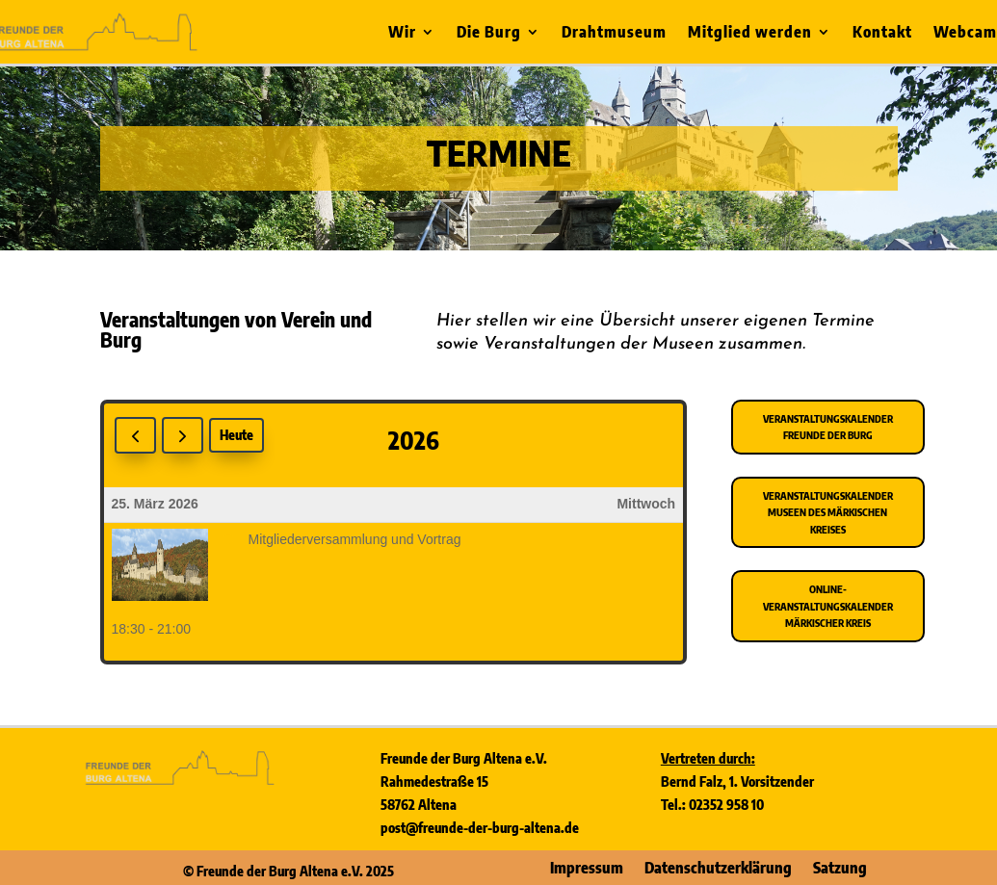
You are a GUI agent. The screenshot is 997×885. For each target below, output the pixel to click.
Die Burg (489, 33)
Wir (402, 33)
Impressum (586, 866)
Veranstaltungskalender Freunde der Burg (828, 427)
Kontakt (882, 33)
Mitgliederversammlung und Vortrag (355, 539)
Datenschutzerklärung (718, 866)
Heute (236, 435)
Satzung (840, 866)
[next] (182, 435)
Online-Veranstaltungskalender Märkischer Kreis (828, 606)
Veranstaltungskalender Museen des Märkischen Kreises (828, 512)
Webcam (965, 33)
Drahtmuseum (614, 33)
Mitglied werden (750, 33)
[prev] (135, 435)
